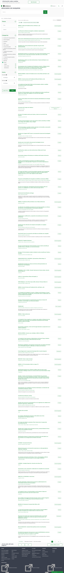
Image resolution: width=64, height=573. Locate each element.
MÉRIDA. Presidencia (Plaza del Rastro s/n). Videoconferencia (31, 201)
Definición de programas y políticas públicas (9, 49)
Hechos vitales (6, 65)
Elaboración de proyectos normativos (7, 52)
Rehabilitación (48, 180)
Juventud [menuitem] (2, 560)
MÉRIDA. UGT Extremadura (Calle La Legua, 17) (28, 364)
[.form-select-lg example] (9, 25)
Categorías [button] (5, 35)
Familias (29, 380)
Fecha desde (4, 74)
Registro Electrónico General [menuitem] (26, 551)
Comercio (28, 329)
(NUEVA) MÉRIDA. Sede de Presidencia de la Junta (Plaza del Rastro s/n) (33, 73)
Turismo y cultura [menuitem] (14, 557)
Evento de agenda (6, 39)
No (28, 544)
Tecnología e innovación (28, 143)
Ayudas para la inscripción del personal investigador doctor (31, 142)
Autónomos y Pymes (37, 40)
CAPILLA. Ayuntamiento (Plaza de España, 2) (28, 276)
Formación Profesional (21, 218)
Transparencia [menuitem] (34, 555)
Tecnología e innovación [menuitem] (15, 553)
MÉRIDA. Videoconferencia (24, 314)
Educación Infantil (20, 27)
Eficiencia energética (21, 32)
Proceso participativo (6, 46)
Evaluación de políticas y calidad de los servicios (9, 55)
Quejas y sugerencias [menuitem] (25, 554)
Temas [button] (4, 21)
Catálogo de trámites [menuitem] (25, 550)
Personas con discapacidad (22, 164)
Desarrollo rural (20, 62)
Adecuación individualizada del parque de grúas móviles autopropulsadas (34, 38)
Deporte (19, 347)
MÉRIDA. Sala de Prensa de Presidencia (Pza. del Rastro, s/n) (31, 287)
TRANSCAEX (20, 306)
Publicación (5, 58)
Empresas (19, 40)
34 (58, 541)
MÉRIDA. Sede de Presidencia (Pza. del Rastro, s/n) (29, 25)
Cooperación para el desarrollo (33, 424)
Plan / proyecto (5, 45)
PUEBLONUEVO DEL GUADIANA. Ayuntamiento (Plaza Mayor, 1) (32, 258)
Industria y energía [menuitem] (4, 557)
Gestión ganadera (32, 227)
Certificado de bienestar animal (25, 395)
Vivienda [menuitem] (13, 558)
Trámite (4, 62)
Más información (34, 2)
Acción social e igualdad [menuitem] (4, 550)
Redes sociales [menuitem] (44, 554)
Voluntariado (20, 56)
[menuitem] (9, 567)
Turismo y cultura (20, 424)
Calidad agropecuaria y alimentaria (30, 405)
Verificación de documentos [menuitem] (26, 553)
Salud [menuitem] (12, 551)
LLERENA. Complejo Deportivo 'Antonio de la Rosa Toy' (30, 463)
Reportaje (4, 60)
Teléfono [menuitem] (43, 550)
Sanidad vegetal (32, 390)
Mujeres (19, 380)
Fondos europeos (23, 329)
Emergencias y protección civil (26, 56)
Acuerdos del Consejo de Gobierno (8, 37)
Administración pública (21, 69)
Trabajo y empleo (42, 164)
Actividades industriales (30, 40)
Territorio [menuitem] (13, 554)
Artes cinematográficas (27, 484)
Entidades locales (36, 69)
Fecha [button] (3, 72)
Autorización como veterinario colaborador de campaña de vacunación (33, 468)
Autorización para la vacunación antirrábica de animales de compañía (33, 233)
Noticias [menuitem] (53, 550)
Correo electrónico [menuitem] (45, 551)
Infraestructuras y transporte (22, 48)
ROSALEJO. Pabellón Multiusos (25, 240)
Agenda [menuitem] (53, 551)
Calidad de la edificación (21, 180)
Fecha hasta (4, 80)
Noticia (4, 43)
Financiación (41, 69)
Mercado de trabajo (29, 164)
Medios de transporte (43, 48)
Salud (24, 534)
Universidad (23, 288)
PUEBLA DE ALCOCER (23, 410)
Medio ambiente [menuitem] (14, 550)
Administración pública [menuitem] (4, 551)
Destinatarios (6, 67)
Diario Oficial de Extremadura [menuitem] (36, 550)
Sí (21, 544)
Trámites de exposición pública (8, 57)
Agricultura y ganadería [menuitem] (4, 553)
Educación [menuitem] (2, 554)
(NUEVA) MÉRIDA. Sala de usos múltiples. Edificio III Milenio (31, 333)
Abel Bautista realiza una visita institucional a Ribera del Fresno (32, 150)
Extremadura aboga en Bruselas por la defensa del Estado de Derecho (33, 155)
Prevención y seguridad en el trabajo (30, 534)
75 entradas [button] (21, 541)
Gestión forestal (20, 512)
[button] (53, 6)
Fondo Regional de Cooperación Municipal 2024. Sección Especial (32, 351)
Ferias (26, 418)
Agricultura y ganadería (21, 227)
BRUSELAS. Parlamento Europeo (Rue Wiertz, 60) (28, 504)
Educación (19, 80)
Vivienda (45, 180)
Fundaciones (20, 272)
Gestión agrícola (27, 397)
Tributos (19, 194)
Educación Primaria (29, 80)
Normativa (4, 41)
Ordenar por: (54, 20)
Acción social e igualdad (35, 164)
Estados (5, 64)
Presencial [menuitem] (43, 553)
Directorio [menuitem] (33, 551)
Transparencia (20, 75)
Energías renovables (28, 180)
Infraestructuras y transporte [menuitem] (5, 558)
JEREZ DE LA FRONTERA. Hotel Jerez (26, 476)
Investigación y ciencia (21, 143)
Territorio (24, 431)
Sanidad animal (27, 227)
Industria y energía (27, 32)
